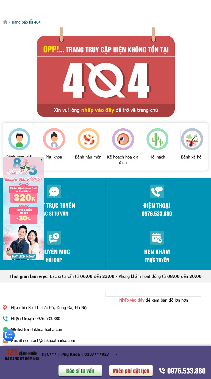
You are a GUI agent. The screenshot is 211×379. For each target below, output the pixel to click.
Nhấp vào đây (131, 300)
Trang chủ (5, 21)
